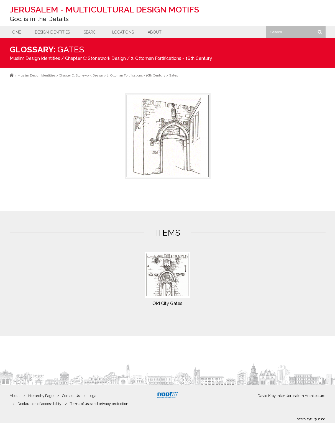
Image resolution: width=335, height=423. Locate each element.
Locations (123, 32)
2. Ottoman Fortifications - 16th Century (171, 58)
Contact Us (71, 396)
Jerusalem (104, 9)
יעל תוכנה (304, 419)
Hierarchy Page (40, 396)
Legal (93, 396)
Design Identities (52, 32)
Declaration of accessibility (39, 404)
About (155, 32)
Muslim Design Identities (35, 58)
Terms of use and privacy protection (99, 404)
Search (91, 32)
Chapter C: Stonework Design (95, 58)
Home (15, 32)
